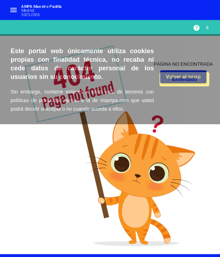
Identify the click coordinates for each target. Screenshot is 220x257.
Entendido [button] (184, 79)
